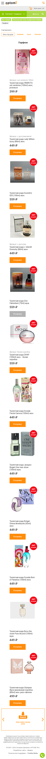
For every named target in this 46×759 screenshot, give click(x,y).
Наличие (37, 34)
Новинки (20, 34)
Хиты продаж (8, 34)
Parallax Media (33, 753)
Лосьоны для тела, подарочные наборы (27, 20)
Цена (29, 34)
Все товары (6, 20)
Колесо (30, 750)
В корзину (17, 98)
